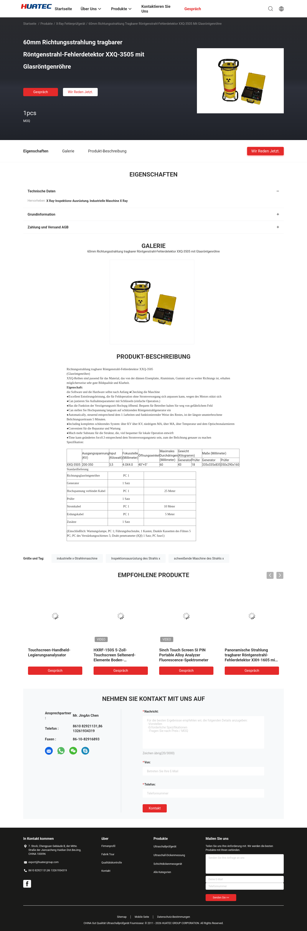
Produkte (47, 23)
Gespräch (40, 92)
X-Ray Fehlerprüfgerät (70, 23)
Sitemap (122, 916)
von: (147, 762)
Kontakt (155, 808)
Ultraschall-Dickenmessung (169, 855)
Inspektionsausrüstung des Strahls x (135, 558)
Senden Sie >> (221, 897)
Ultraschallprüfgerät (165, 846)
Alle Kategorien (162, 872)
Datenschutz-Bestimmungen (173, 916)
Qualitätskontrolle (111, 862)
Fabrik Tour (107, 854)
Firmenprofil (108, 846)
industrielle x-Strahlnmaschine (77, 558)
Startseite (29, 23)
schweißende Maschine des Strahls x (199, 558)
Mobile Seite (142, 916)
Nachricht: (151, 711)
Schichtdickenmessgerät (168, 863)
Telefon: (150, 784)
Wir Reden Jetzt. (80, 92)
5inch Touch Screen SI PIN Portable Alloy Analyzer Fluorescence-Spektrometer (183, 655)
